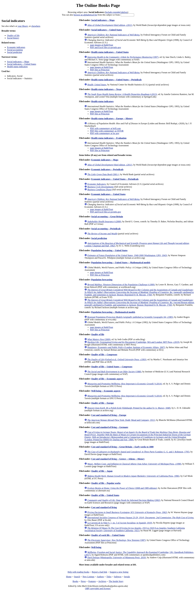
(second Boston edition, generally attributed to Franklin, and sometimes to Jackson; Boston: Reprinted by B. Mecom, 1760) (139, 302)
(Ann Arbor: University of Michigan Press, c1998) (134, 464)
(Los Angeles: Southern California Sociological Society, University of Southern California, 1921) (134, 529)
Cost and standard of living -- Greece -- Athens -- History (118, 459)
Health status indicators (17, 66)
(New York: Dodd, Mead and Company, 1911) (121, 420)
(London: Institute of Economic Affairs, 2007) (126, 347)
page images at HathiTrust (101, 45)
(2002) (123, 500)
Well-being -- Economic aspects (105, 391)
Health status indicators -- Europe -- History (112, 118)
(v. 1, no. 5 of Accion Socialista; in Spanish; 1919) (119, 523)
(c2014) (124, 384)
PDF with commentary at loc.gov (104, 133)
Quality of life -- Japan (102, 471)
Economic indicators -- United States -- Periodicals (115, 179)
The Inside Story (116, 581)
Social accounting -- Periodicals (106, 228)
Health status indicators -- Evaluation (108, 138)
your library (23, 26)
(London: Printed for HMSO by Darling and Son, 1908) (137, 436)
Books (75, 581)
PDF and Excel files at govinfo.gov (105, 47)
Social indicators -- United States (21, 64)
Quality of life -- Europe (102, 403)
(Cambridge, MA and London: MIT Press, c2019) (133, 342)
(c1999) (121, 284)
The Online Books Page (98, 5)
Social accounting (15, 50)
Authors (100, 576)
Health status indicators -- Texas (106, 89)
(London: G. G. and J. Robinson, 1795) (138, 452)
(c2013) (122, 94)
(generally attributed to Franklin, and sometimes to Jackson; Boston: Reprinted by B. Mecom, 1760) (139, 292)
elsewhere (35, 26)
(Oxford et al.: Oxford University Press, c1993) (116, 359)
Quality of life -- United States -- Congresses (111, 366)
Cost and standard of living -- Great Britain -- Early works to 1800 (122, 447)
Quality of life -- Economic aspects (107, 379)
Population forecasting (101, 279)
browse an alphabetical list (85, 15)
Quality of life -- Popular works (105, 483)
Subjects (117, 576)
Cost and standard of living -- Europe (108, 415)
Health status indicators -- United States (110, 52)
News (83, 581)
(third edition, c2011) (109, 25)
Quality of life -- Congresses (104, 354)
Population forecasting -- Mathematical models (113, 312)
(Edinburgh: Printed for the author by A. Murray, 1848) (129, 408)
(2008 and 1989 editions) (122, 488)
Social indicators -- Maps (18, 61)
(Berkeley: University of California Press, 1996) (133, 476)
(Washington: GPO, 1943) (127, 255)
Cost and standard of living (104, 507)
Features (92, 581)
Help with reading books (78, 572)
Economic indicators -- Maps (104, 160)
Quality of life (13, 35)
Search (77, 576)
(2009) (98, 339)
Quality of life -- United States (105, 495)
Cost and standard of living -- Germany (109, 427)
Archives (102, 581)
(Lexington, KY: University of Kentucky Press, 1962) (127, 512)
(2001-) (103, 174)
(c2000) (104, 221)
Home (68, 576)
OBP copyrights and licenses (97, 588)
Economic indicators (16, 47)
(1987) (116, 540)
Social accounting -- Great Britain (107, 216)
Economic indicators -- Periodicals (107, 169)
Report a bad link (99, 572)
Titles (108, 576)
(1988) (114, 371)
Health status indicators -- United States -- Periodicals (116, 79)
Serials (127, 576)
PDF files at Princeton (99, 70)
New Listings (88, 576)
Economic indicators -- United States (108, 194)
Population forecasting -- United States (109, 250)
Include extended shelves (116, 12)
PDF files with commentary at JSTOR (107, 131)
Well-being (96, 547)
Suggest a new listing (119, 572)
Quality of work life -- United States (108, 535)
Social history (13, 38)
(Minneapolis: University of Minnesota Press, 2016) (116, 557)
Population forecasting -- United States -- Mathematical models (120, 262)
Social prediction (14, 52)
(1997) (122, 57)
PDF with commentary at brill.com (105, 128)
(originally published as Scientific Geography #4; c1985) (130, 317)
